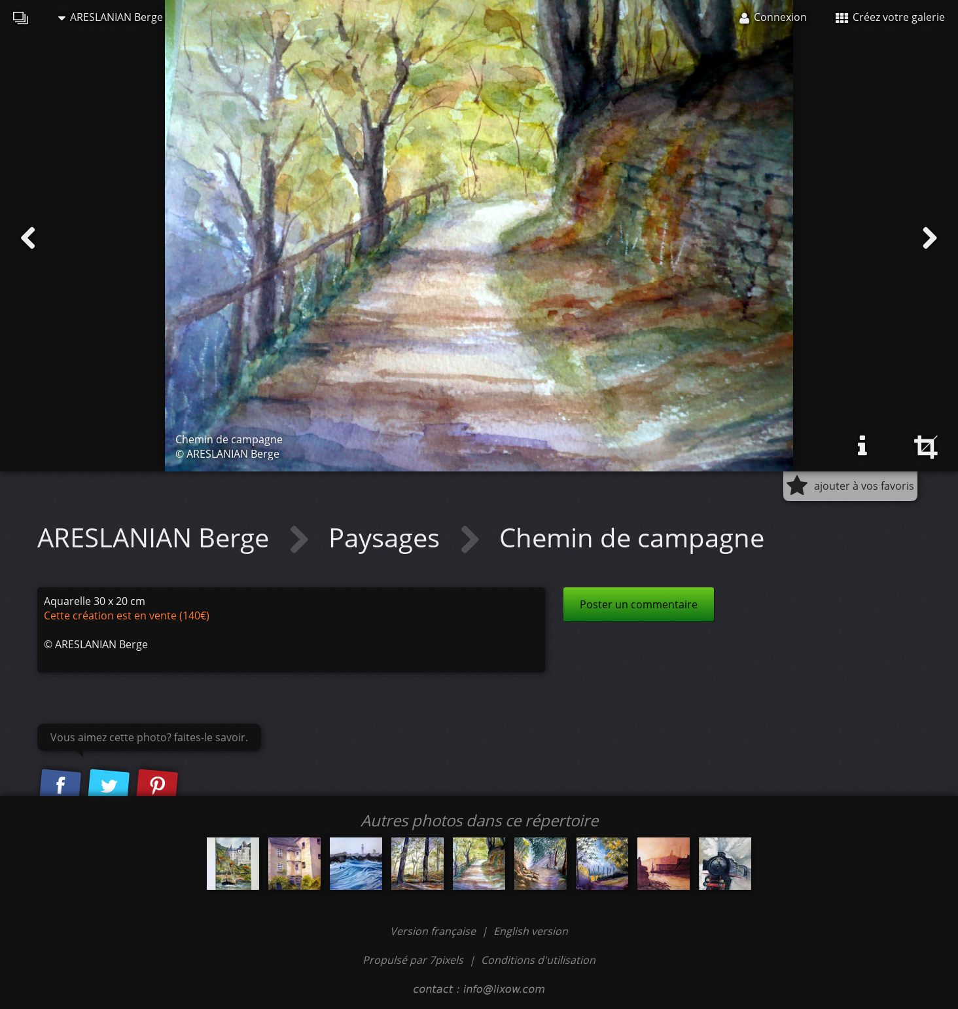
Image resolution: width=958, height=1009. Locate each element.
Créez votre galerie (890, 17)
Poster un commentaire (639, 604)
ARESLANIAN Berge (110, 17)
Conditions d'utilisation (538, 960)
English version (530, 931)
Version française (434, 931)
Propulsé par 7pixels (413, 960)
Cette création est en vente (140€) (126, 615)
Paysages (387, 537)
